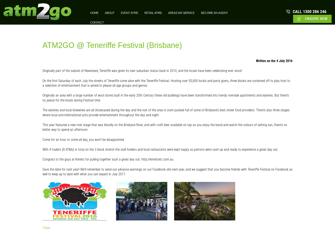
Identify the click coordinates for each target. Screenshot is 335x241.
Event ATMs (129, 13)
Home (94, 13)
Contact (97, 22)
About (110, 13)
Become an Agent (214, 13)
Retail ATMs (153, 13)
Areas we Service (181, 13)
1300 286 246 (309, 11)
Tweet (46, 228)
